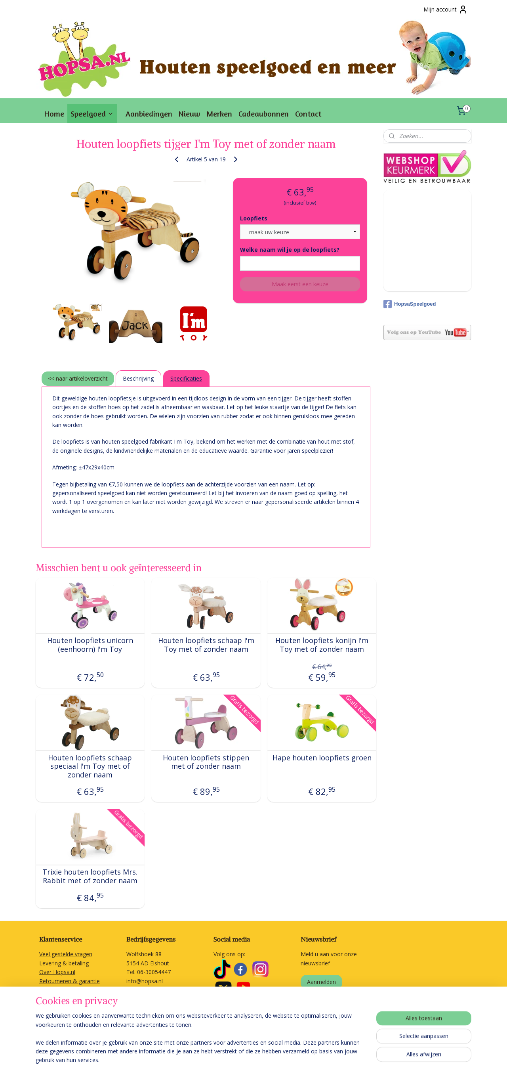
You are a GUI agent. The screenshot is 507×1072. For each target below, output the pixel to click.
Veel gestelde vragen (65, 954)
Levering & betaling (64, 963)
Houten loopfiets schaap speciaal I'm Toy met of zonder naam (90, 766)
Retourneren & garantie (69, 981)
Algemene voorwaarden (70, 998)
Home (54, 114)
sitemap (248, 1058)
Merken (219, 114)
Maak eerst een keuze (300, 284)
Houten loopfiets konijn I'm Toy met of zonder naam (321, 644)
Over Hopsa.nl (57, 972)
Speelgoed (92, 114)
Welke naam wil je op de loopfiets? (289, 249)
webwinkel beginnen (295, 1058)
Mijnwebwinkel (364, 1058)
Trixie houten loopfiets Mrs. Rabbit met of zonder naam (90, 876)
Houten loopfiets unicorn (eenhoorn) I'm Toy (90, 644)
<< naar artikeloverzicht (78, 378)
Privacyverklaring (60, 1007)
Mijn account (445, 9)
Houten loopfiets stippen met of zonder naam (206, 762)
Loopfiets (253, 218)
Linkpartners (55, 1016)
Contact (308, 114)
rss (265, 1058)
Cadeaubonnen (263, 114)
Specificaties (186, 378)
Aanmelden (321, 982)
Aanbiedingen (149, 114)
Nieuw (189, 114)
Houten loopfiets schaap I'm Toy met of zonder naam (206, 644)
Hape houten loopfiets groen (322, 758)
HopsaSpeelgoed (409, 304)
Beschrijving (138, 378)
